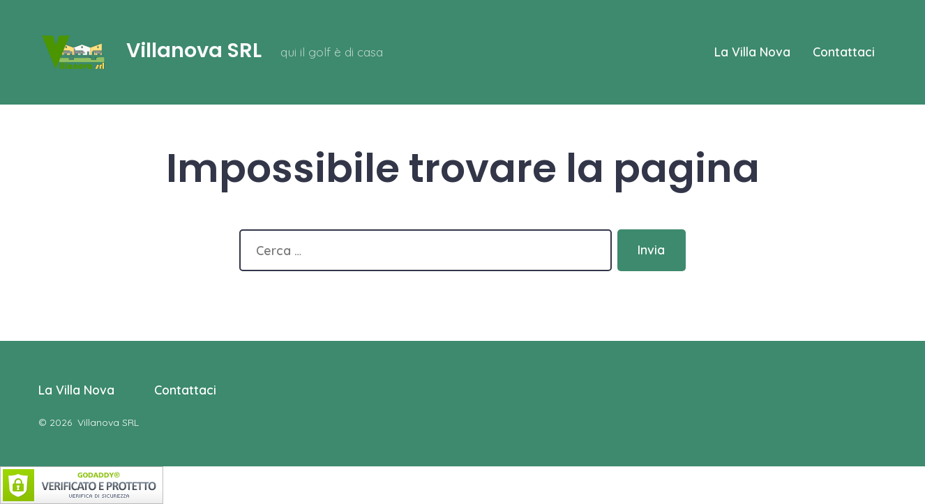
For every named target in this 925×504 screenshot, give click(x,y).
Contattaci (844, 51)
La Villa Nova (752, 51)
